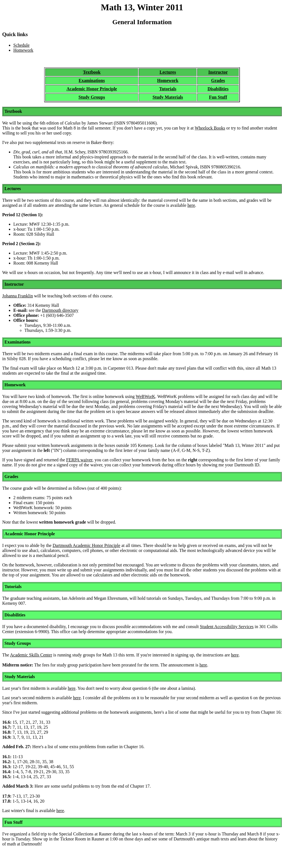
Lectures (167, 72)
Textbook (91, 72)
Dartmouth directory (60, 310)
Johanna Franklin (17, 295)
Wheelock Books (210, 128)
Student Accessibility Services (227, 626)
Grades (218, 80)
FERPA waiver (79, 459)
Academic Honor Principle (92, 88)
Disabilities (218, 88)
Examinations (92, 80)
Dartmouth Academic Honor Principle (86, 545)
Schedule (21, 45)
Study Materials (168, 97)
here (191, 205)
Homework (23, 50)
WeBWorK (145, 396)
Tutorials (167, 88)
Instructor (218, 72)
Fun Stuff (218, 97)
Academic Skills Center (31, 655)
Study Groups (91, 97)
